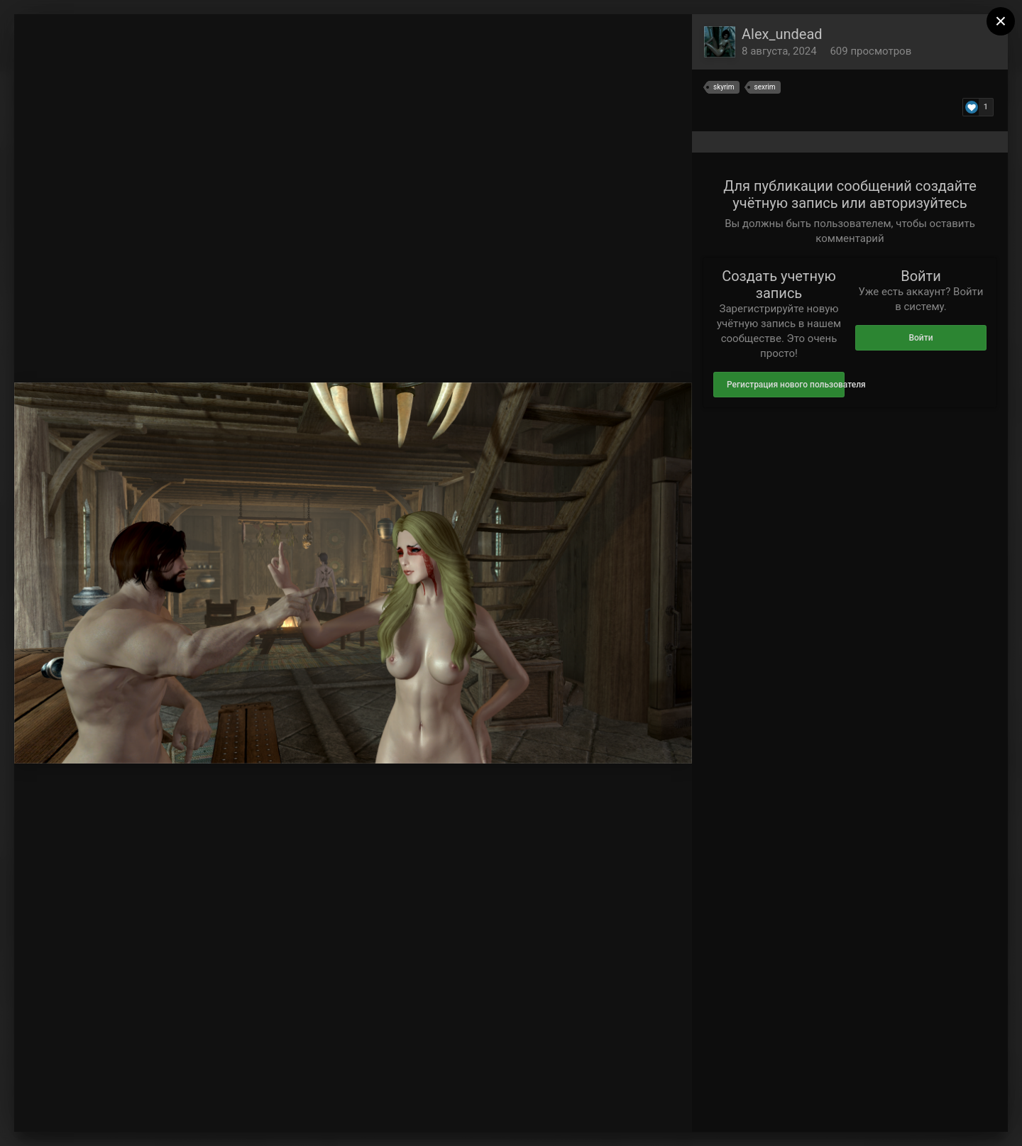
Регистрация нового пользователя (786, 385)
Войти (920, 338)
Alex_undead (782, 34)
